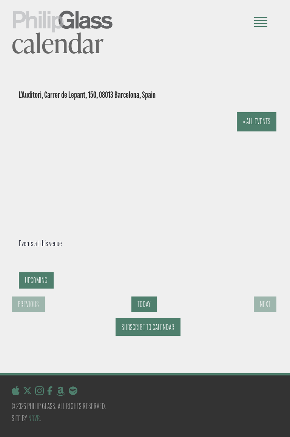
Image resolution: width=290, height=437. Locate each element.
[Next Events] (265, 304)
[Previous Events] (28, 304)
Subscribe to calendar (148, 327)
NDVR (34, 418)
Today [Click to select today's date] (144, 304)
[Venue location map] (136, 169)
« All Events (256, 121)
